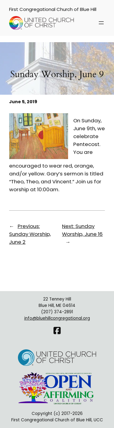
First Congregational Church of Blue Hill (52, 9)
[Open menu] (101, 22)
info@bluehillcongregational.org (57, 318)
